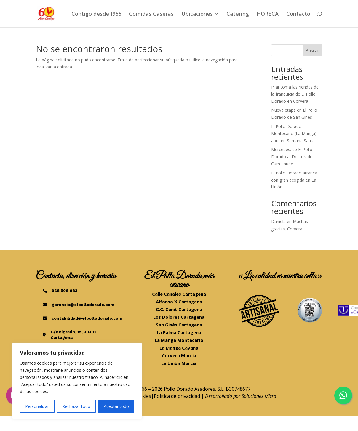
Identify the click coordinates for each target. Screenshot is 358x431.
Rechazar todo (76, 406)
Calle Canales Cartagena (179, 294)
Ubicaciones (197, 14)
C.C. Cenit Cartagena (179, 309)
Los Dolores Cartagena (178, 317)
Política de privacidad (177, 396)
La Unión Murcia (178, 363)
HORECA (268, 14)
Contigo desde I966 (96, 14)
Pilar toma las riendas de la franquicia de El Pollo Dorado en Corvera (295, 94)
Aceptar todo (116, 406)
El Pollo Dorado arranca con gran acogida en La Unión (294, 180)
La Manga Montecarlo (179, 340)
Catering (237, 14)
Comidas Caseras (151, 14)
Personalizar (37, 406)
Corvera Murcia (179, 355)
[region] (77, 381)
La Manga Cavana (178, 348)
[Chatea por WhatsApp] (343, 395)
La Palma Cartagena (179, 332)
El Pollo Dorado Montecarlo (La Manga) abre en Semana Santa (294, 133)
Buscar (312, 50)
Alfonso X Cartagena (179, 302)
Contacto (298, 14)
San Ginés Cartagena (179, 325)
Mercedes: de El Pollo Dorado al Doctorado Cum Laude (292, 156)
